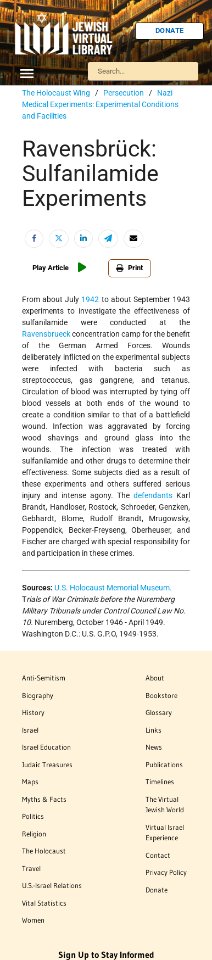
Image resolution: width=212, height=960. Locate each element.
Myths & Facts (44, 799)
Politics (33, 816)
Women (33, 920)
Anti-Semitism (43, 677)
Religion (34, 833)
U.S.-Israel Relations (52, 885)
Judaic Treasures (47, 764)
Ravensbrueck (46, 334)
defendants (152, 495)
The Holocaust (44, 850)
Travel (31, 868)
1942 (90, 299)
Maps (30, 781)
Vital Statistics (44, 902)
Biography (37, 695)
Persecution (123, 92)
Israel (30, 729)
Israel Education (46, 747)
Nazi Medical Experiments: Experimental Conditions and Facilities (100, 104)
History (33, 712)
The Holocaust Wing (56, 92)
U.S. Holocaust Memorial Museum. (113, 587)
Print (129, 268)
